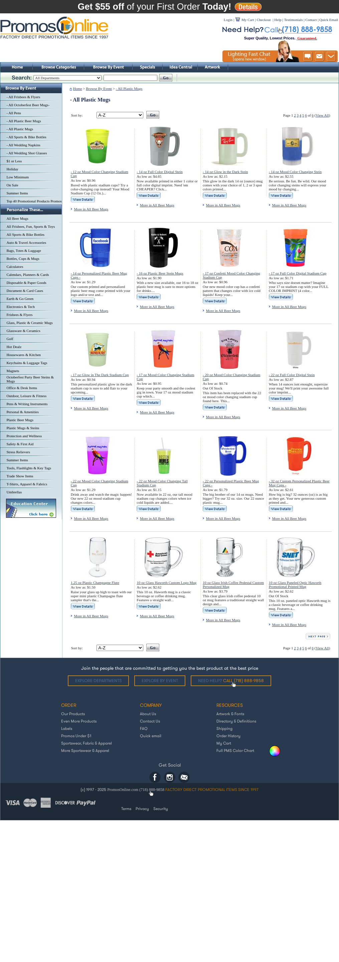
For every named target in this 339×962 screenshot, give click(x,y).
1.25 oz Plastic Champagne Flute (95, 583)
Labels (66, 728)
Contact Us (150, 721)
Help (277, 20)
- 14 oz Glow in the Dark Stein (225, 172)
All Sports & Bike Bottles (25, 234)
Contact (311, 20)
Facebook (155, 777)
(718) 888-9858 (151, 789)
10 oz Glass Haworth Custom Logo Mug (166, 583)
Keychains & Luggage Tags (26, 363)
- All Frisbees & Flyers (23, 97)
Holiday (12, 169)
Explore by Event (160, 680)
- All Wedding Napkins (23, 145)
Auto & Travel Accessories (26, 242)
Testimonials (293, 20)
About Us (148, 713)
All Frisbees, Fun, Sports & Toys (30, 226)
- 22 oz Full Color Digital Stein (292, 375)
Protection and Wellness (24, 436)
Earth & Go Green (19, 299)
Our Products (73, 713)
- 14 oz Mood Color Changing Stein (295, 172)
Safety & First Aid (19, 444)
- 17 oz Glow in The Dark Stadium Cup (100, 375)
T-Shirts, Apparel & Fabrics (26, 484)
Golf (9, 339)
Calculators (14, 267)
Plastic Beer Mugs (19, 420)
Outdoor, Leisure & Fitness (26, 396)
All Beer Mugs (17, 218)
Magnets (12, 371)
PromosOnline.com (123, 789)
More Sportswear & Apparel (85, 750)
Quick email (150, 735)
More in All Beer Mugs (91, 209)
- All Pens (13, 113)
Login (228, 20)
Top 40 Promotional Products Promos (33, 201)
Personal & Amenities (22, 412)
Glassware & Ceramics (23, 331)
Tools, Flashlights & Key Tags (28, 468)
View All (322, 115)
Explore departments (98, 680)
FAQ (144, 728)
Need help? (231, 680)
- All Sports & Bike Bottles (26, 137)
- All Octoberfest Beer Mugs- (27, 105)
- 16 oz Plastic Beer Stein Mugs (160, 273)
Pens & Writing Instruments (26, 404)
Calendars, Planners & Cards (27, 275)
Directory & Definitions (236, 721)
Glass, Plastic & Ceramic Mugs (29, 323)
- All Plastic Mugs (19, 129)
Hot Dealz (13, 347)
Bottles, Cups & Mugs (22, 259)
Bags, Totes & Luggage (23, 251)
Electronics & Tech (20, 307)
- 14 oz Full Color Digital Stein (160, 172)
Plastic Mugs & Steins (22, 428)
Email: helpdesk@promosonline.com (184, 777)
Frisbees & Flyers (19, 315)
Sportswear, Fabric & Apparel (86, 743)
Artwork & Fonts (230, 713)
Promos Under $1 (76, 735)
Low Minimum (17, 177)
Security (160, 808)
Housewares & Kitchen (23, 355)
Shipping (224, 728)
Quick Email (328, 20)
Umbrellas (14, 492)
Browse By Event (99, 89)
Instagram (169, 777)
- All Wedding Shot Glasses (26, 153)
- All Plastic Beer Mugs (23, 121)
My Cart (223, 743)
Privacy (142, 808)
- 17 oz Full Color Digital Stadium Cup (298, 273)
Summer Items (17, 193)
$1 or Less (14, 161)
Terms (126, 808)
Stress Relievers (18, 452)
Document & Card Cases (24, 291)
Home (77, 89)
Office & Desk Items (21, 388)
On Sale (12, 185)
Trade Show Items (19, 476)
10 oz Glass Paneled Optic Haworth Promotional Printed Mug (295, 585)
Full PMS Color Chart (235, 750)
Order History (228, 735)
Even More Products (79, 721)
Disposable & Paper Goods (26, 283)
